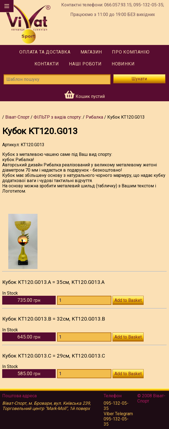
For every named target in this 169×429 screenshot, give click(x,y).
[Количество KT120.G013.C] (84, 373)
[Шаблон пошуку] (57, 79)
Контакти (46, 63)
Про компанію (131, 52)
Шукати (139, 78)
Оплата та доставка (44, 52)
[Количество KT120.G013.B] (84, 337)
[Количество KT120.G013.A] (84, 300)
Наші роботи (85, 63)
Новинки (123, 63)
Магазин (91, 52)
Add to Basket (128, 300)
